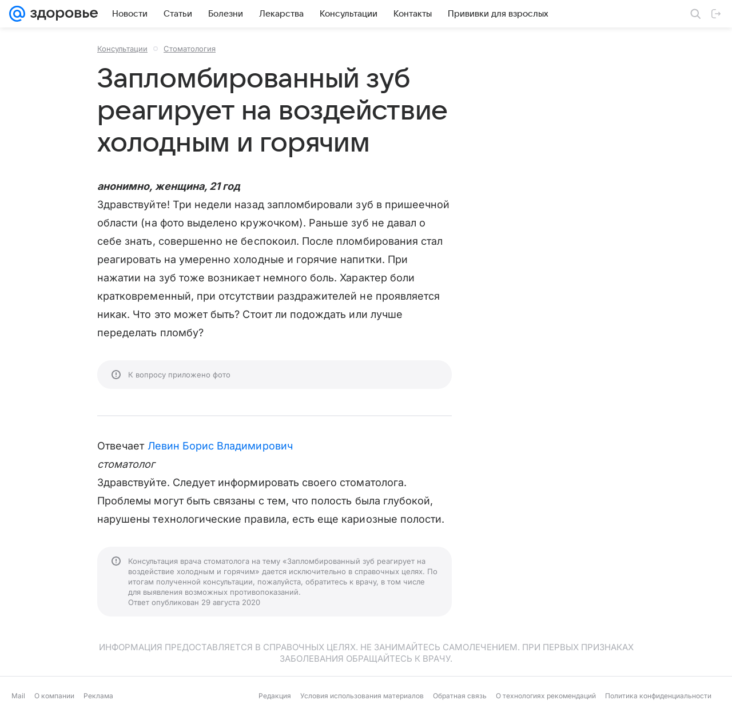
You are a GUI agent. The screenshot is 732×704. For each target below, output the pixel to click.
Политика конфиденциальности (658, 695)
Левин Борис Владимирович (220, 446)
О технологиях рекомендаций (546, 695)
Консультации (122, 48)
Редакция (274, 695)
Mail (18, 695)
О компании (54, 695)
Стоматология (190, 48)
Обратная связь (460, 695)
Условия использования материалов (362, 695)
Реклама (98, 695)
